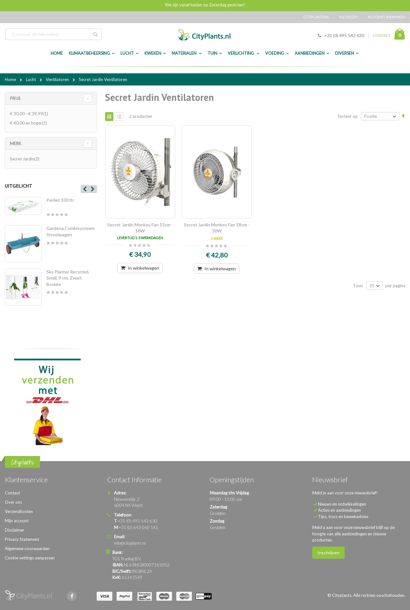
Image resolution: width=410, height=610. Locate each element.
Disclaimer (14, 530)
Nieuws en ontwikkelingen (342, 504)
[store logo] (205, 35)
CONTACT (382, 35)
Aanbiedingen (309, 53)
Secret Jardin (25, 158)
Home (11, 79)
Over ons (13, 502)
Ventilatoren (58, 79)
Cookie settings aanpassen (30, 557)
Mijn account (17, 520)
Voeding (274, 53)
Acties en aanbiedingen (339, 510)
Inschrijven (328, 552)
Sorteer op (348, 116)
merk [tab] (15, 143)
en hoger (29, 123)
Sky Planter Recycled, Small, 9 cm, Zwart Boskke (67, 278)
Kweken (152, 53)
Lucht (127, 53)
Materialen (184, 53)
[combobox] (53, 34)
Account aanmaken (386, 17)
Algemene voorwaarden (27, 548)
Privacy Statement (22, 539)
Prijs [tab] (15, 98)
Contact (12, 492)
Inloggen (348, 17)
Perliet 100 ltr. (60, 200)
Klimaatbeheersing (89, 53)
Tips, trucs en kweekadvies (343, 516)
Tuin (212, 53)
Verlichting (241, 53)
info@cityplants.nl (130, 543)
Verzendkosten (19, 511)
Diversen (344, 53)
